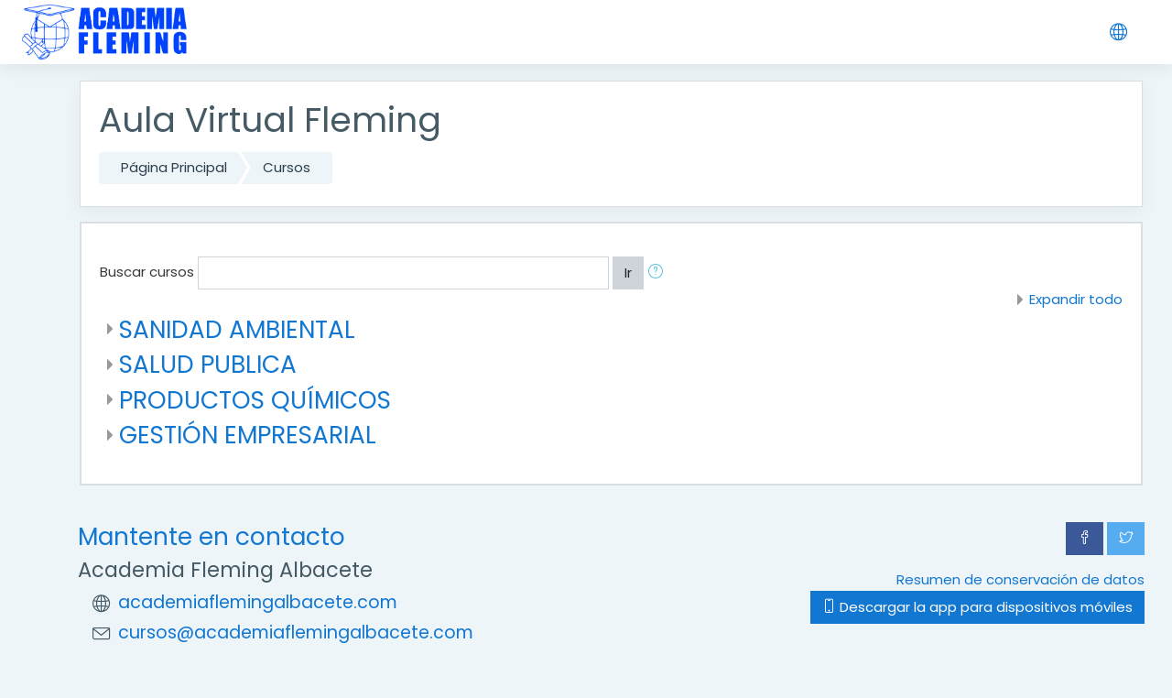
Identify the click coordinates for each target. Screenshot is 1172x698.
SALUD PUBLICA (208, 364)
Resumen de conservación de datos (1020, 579)
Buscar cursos (147, 271)
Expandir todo (1076, 299)
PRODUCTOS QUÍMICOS (255, 400)
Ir (628, 272)
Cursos (286, 167)
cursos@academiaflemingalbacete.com (295, 632)
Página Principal (174, 167)
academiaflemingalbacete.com (257, 602)
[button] (659, 273)
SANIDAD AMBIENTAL (237, 329)
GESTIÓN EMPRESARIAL (247, 435)
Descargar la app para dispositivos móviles (977, 606)
